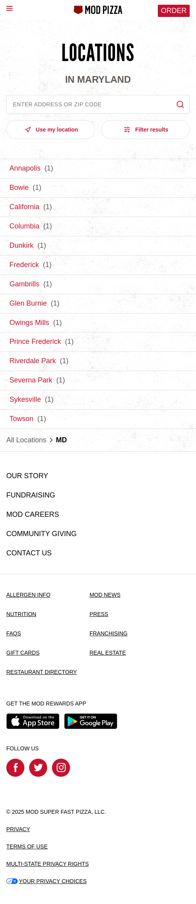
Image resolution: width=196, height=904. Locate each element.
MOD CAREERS (32, 514)
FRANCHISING (108, 633)
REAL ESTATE (107, 653)
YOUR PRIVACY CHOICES (46, 881)
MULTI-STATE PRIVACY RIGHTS (47, 864)
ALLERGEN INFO (28, 595)
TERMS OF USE (27, 846)
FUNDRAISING (30, 495)
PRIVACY (18, 829)
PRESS (98, 614)
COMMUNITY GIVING (41, 534)
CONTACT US (29, 553)
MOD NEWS (104, 595)
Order (174, 11)
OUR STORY (27, 476)
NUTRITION (21, 614)
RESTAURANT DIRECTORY (41, 672)
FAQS (13, 633)
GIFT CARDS (23, 653)
